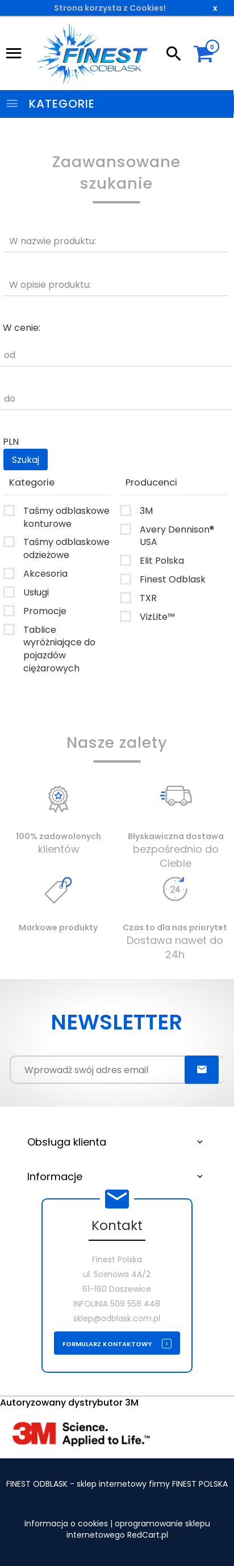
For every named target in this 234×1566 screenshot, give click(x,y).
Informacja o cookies (66, 1523)
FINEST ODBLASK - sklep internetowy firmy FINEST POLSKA (117, 1484)
